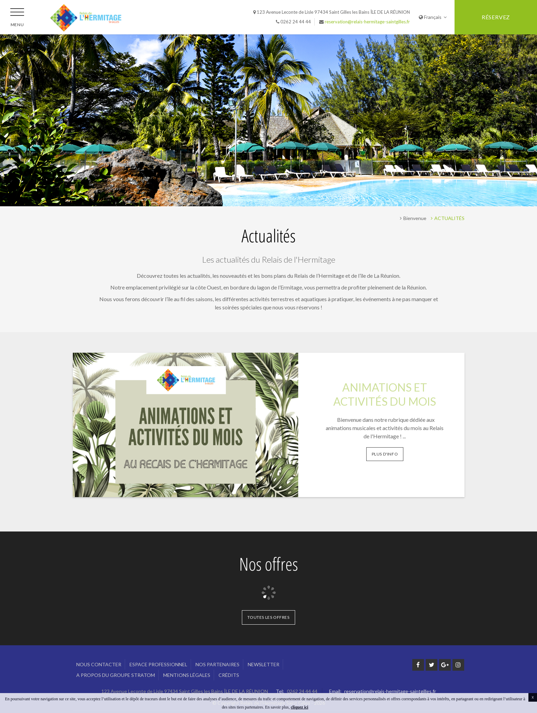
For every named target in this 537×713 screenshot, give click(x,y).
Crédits (229, 675)
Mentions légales (186, 675)
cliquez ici (299, 707)
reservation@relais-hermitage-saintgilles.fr (367, 21)
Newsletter (263, 664)
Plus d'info (385, 454)
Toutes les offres (268, 617)
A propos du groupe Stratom (115, 675)
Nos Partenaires (217, 664)
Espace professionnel (158, 664)
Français (433, 17)
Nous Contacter (98, 664)
